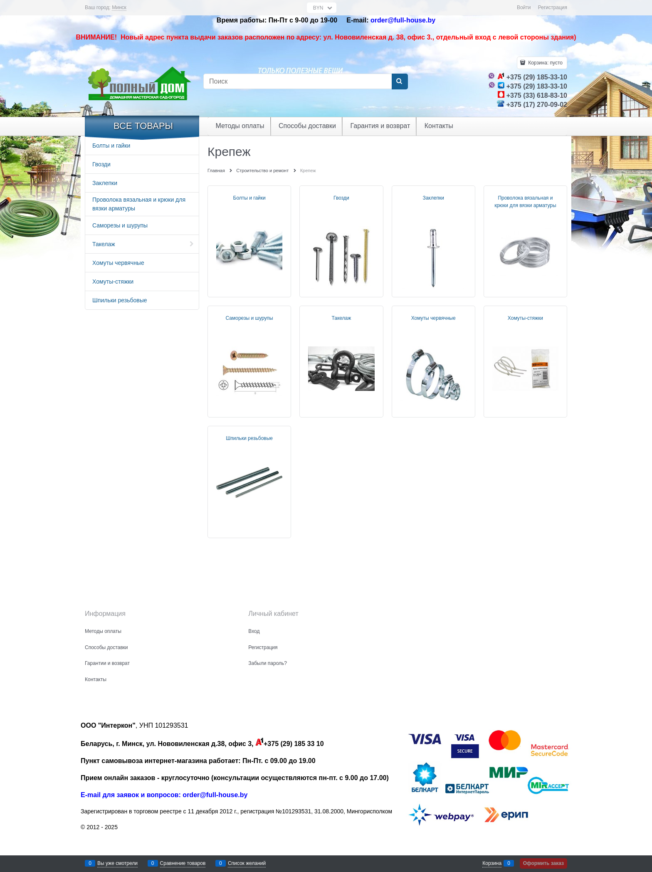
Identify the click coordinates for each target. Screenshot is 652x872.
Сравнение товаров (183, 863)
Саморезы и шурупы (249, 318)
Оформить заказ (543, 863)
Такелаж (341, 318)
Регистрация (552, 7)
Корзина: (545, 63)
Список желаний (247, 863)
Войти (524, 7)
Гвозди (341, 198)
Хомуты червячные (433, 318)
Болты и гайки (249, 198)
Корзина (491, 863)
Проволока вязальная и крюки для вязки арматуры (525, 201)
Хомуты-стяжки (525, 318)
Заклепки (433, 198)
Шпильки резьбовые (249, 438)
